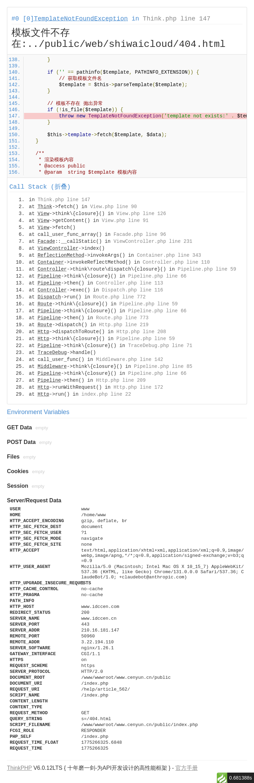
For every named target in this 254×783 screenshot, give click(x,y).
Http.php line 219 (124, 325)
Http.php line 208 (141, 332)
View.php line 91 (125, 220)
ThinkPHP (19, 768)
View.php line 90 (113, 206)
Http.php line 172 (138, 387)
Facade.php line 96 (140, 234)
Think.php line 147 (176, 18)
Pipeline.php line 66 (157, 276)
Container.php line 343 (169, 255)
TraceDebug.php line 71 (160, 345)
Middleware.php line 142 (129, 359)
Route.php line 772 (119, 297)
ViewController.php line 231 (153, 241)
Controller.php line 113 (129, 283)
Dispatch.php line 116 (132, 290)
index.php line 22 (106, 394)
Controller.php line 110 (176, 262)
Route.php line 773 (122, 318)
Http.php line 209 (121, 380)
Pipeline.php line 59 (207, 269)
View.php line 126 (141, 213)
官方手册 (186, 768)
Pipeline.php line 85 (163, 366)
